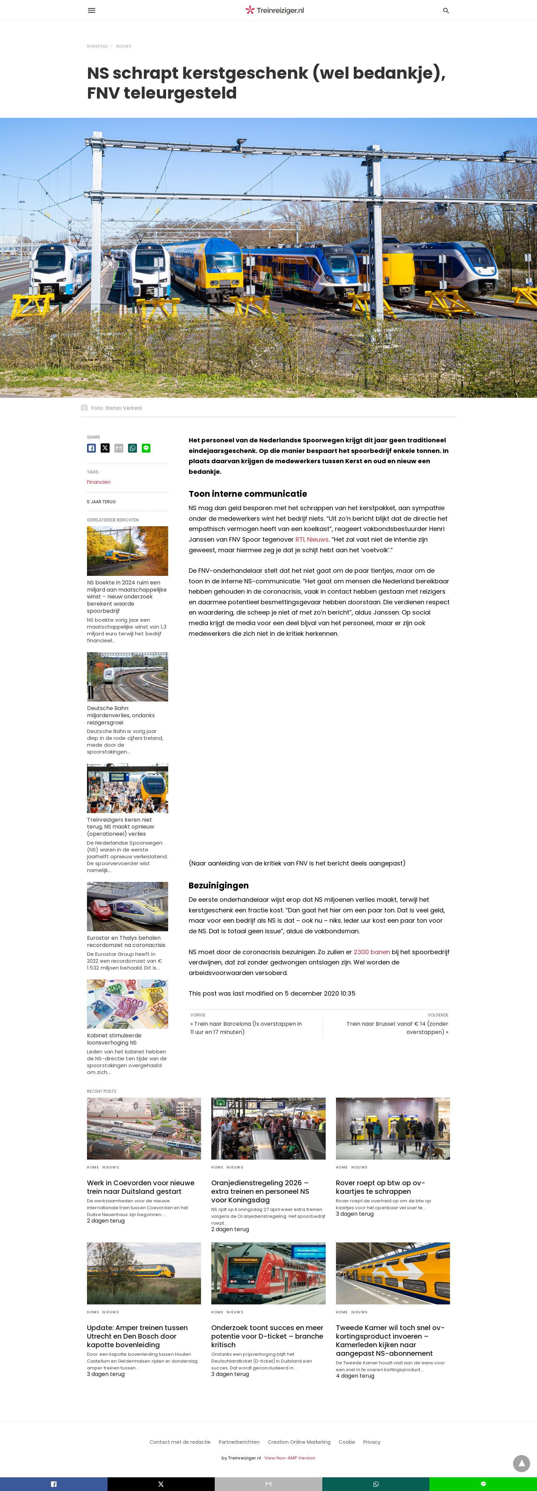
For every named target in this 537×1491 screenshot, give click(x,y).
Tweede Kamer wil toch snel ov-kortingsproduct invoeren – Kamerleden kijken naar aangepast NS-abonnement (390, 1340)
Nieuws (124, 46)
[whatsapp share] (132, 448)
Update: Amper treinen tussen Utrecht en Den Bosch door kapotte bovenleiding (137, 1336)
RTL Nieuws (312, 539)
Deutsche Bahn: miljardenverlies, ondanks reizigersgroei (121, 715)
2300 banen (372, 952)
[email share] (118, 448)
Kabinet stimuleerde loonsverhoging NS (114, 1039)
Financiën (99, 481)
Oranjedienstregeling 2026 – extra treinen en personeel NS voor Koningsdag (260, 1191)
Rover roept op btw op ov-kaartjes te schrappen (380, 1187)
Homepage (97, 46)
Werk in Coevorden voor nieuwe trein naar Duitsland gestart (141, 1187)
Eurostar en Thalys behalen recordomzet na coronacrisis (126, 941)
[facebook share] (91, 448)
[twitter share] (105, 448)
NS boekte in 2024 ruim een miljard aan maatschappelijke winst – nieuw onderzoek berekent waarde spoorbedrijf (127, 597)
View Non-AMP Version (289, 1458)
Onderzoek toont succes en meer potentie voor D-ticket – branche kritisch (267, 1336)
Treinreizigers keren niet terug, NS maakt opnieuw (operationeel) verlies (120, 827)
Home (93, 1167)
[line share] (146, 448)
